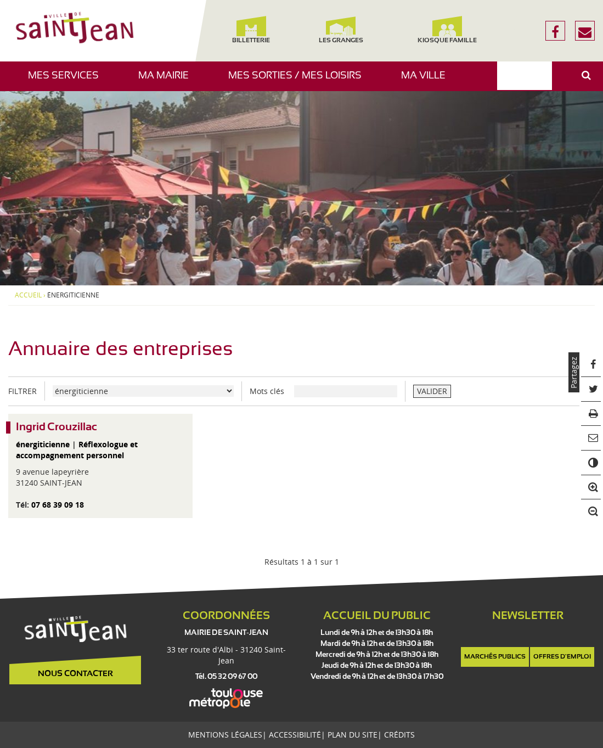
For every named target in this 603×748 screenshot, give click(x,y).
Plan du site (352, 734)
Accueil (28, 295)
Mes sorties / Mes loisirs (299, 81)
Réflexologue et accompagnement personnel (77, 449)
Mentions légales (225, 734)
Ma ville (427, 81)
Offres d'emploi (562, 657)
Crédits (399, 734)
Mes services (67, 81)
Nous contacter (75, 674)
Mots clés (267, 391)
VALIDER (432, 391)
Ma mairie (167, 81)
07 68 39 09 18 (57, 504)
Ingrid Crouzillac (56, 427)
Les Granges (341, 30)
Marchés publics (495, 657)
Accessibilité (295, 734)
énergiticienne (43, 444)
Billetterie (251, 30)
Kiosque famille (447, 30)
